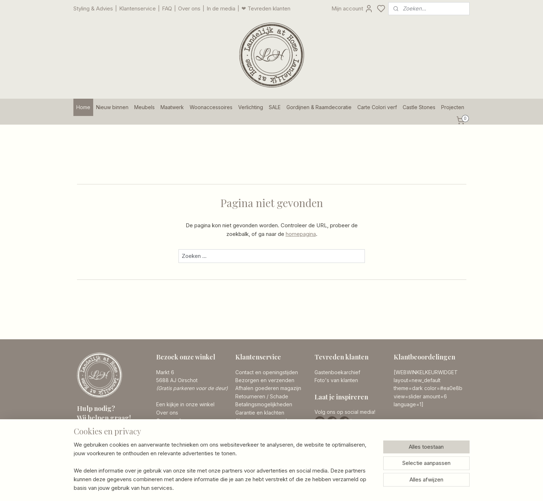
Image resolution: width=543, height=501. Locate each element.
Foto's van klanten (336, 380)
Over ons (189, 8)
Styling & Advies (93, 8)
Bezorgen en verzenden (264, 380)
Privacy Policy (252, 428)
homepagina (300, 234)
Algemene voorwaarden (264, 420)
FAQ (167, 8)
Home (83, 107)
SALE (275, 107)
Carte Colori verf (377, 107)
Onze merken (172, 420)
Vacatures (168, 428)
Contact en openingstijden (266, 372)
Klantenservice (137, 8)
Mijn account (352, 8)
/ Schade (276, 396)
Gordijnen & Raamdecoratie (319, 107)
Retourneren (250, 396)
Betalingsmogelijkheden (263, 404)
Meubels (144, 107)
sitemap (300, 487)
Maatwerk (172, 107)
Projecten (452, 107)
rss (314, 487)
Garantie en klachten (259, 413)
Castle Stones (419, 107)
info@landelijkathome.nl (119, 455)
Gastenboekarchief (337, 372)
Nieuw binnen (112, 107)
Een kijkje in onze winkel (185, 404)
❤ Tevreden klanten (265, 8)
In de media (221, 8)
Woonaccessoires (211, 107)
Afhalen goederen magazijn (268, 388)
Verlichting (250, 107)
